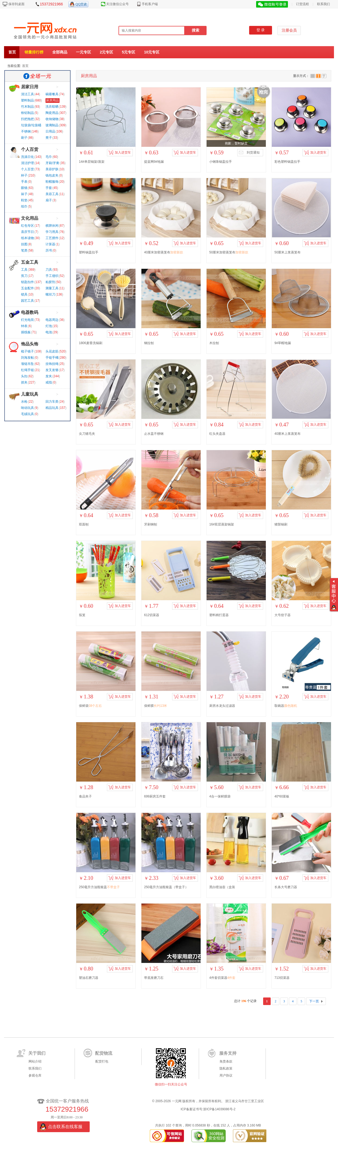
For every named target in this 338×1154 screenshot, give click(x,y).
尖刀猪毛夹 (87, 434)
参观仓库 (35, 1075)
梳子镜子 (27, 351)
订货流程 (302, 4)
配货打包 (101, 1061)
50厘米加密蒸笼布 (228, 252)
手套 (49, 188)
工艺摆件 (52, 238)
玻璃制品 (52, 125)
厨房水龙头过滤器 (222, 706)
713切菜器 (282, 978)
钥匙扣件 (27, 282)
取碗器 (285, 706)
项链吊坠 (27, 364)
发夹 (49, 376)
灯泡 (49, 326)
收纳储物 (52, 119)
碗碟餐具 (52, 94)
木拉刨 (214, 343)
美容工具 (52, 194)
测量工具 (52, 288)
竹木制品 (27, 106)
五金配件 (27, 288)
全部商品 (59, 52)
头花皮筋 (52, 351)
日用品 (50, 131)
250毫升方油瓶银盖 (99, 887)
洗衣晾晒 (52, 106)
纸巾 (24, 206)
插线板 (26, 332)
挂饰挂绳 (52, 364)
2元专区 (106, 52)
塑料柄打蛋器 (219, 615)
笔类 (24, 250)
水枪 (24, 401)
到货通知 (249, 152)
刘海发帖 (27, 357)
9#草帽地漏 (282, 343)
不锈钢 (26, 131)
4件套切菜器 (222, 978)
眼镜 (24, 188)
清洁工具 (27, 94)
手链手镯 (52, 357)
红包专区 (27, 226)
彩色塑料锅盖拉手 (287, 162)
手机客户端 (150, 4)
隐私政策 (225, 1068)
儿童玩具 (29, 394)
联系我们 (323, 4)
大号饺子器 (282, 615)
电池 (49, 332)
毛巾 (49, 157)
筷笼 (82, 615)
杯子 (24, 175)
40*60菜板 (281, 796)
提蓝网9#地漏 (154, 162)
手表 (24, 182)
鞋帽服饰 (52, 182)
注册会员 (289, 30)
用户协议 (225, 1075)
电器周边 (52, 320)
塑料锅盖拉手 (88, 252)
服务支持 (227, 1053)
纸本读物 (27, 238)
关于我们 (37, 1053)
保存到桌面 (16, 4)
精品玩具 (52, 408)
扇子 (49, 200)
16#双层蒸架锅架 (221, 524)
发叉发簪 (52, 370)
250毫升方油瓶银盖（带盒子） (166, 887)
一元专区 (83, 52)
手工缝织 (52, 276)
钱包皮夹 (52, 175)
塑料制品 (27, 100)
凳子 (49, 138)
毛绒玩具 (27, 414)
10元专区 (152, 52)
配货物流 (103, 1053)
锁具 (24, 294)
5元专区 (128, 52)
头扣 (24, 376)
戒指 (49, 382)
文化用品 (29, 218)
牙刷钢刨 (150, 524)
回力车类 (52, 401)
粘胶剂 (50, 282)
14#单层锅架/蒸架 (91, 162)
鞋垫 (24, 200)
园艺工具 (27, 301)
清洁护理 (27, 163)
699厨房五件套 (155, 796)
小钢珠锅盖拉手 (220, 162)
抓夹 (24, 382)
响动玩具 (27, 408)
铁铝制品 (27, 113)
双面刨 (84, 524)
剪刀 (24, 276)
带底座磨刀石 (153, 978)
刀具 (49, 269)
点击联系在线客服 (65, 1126)
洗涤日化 (27, 157)
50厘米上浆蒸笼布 (287, 252)
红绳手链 (27, 370)
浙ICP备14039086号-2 (219, 1109)
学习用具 (52, 232)
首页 (12, 52)
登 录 (260, 30)
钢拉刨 (149, 343)
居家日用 (29, 86)
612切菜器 (151, 615)
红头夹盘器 (217, 434)
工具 (24, 269)
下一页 (314, 1001)
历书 (49, 250)
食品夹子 (85, 796)
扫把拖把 (27, 119)
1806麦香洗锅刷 (90, 343)
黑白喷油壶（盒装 (222, 887)
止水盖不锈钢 (153, 434)
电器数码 (29, 312)
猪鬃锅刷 (280, 524)
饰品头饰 (29, 344)
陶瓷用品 (52, 113)
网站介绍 (35, 1061)
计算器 (50, 244)
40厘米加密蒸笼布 (163, 252)
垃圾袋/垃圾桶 (31, 125)
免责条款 (225, 1061)
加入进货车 (119, 152)
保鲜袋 (90, 706)
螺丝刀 (50, 294)
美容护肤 (52, 169)
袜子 (24, 194)
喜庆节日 (27, 232)
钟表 (24, 326)
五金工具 (29, 262)
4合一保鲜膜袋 (220, 796)
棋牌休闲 (52, 226)
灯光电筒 (27, 320)
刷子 (24, 138)
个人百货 (29, 149)
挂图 (24, 244)
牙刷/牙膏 (52, 163)
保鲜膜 (155, 706)
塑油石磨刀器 (88, 978)
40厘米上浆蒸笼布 (287, 434)
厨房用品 (52, 100)
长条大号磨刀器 (285, 887)
